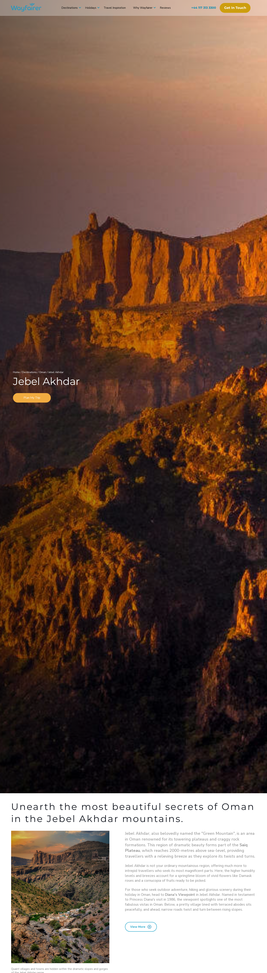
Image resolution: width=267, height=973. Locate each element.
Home (17, 372)
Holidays (90, 8)
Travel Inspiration (115, 8)
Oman (43, 372)
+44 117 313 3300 (203, 7)
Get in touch (235, 8)
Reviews (165, 8)
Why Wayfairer (142, 8)
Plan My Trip (32, 398)
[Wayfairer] (29, 8)
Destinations (69, 8)
